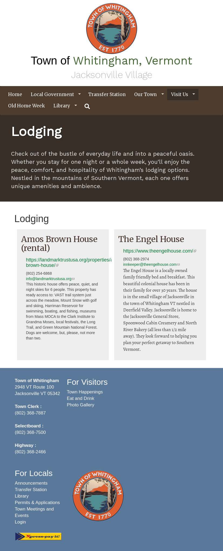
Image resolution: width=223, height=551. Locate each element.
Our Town (147, 94)
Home (15, 94)
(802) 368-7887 (30, 413)
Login (20, 522)
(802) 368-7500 (30, 432)
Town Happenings (85, 391)
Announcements (31, 483)
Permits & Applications (37, 502)
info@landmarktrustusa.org (50, 279)
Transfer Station (107, 94)
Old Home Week (26, 106)
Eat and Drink (80, 398)
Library (63, 106)
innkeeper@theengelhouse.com (151, 264)
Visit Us (181, 94)
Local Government (54, 94)
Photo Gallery (80, 404)
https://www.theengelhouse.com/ (159, 251)
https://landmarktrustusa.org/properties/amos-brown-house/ (75, 262)
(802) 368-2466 (30, 451)
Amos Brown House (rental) (59, 243)
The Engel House (151, 239)
